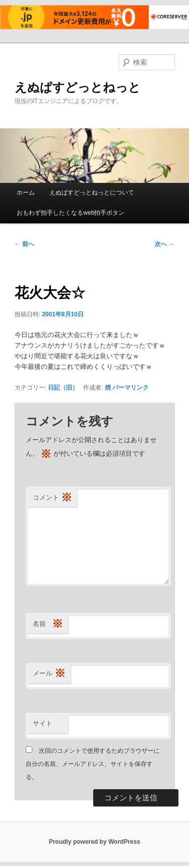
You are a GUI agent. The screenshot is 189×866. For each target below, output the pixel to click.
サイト (42, 723)
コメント (52, 498)
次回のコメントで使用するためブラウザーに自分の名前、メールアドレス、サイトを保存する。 (93, 764)
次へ (164, 244)
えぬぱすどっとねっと (78, 87)
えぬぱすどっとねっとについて (91, 192)
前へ (24, 244)
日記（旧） (63, 387)
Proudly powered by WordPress (94, 841)
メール (49, 673)
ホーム (26, 192)
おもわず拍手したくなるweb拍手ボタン (70, 212)
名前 (48, 624)
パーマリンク (130, 387)
